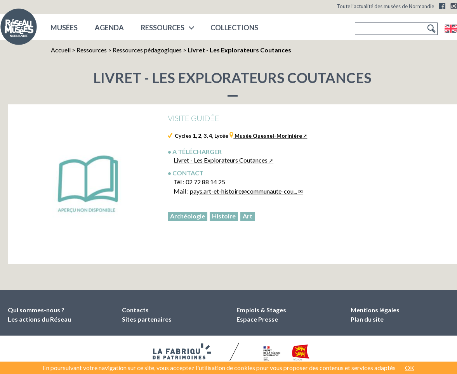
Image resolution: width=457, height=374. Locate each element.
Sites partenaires (147, 319)
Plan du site (367, 319)
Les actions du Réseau (39, 319)
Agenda (109, 27)
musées (64, 27)
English (450, 28)
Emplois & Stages (261, 309)
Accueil (61, 50)
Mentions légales (375, 309)
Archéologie (187, 216)
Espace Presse (257, 319)
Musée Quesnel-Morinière (267, 135)
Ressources (162, 27)
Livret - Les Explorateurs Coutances (221, 160)
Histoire (224, 216)
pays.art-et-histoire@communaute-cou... (243, 191)
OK (409, 367)
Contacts (135, 309)
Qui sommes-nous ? (36, 309)
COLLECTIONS (234, 27)
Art (247, 216)
